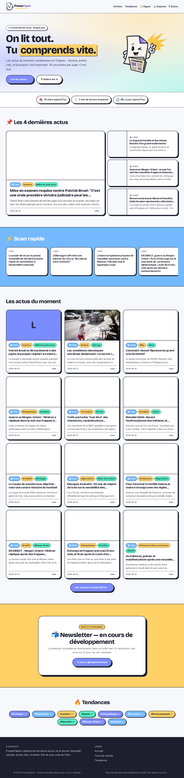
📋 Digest (145, 6)
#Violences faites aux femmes (154, 545)
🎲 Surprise (159, 6)
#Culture (117, 721)
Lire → (98, 211)
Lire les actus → (19, 79)
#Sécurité (67, 721)
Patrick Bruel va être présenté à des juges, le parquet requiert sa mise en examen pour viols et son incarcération (33, 355)
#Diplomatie (43, 714)
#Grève (99, 412)
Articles (117, 6)
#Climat (84, 345)
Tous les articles (104, 755)
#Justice (27, 184)
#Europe (97, 345)
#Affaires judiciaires (46, 184)
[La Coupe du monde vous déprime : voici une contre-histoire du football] (33, 459)
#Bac (142, 345)
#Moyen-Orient (41, 545)
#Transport (86, 412)
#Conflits (44, 412)
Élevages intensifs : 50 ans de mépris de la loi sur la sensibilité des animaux (91, 487)
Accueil (99, 750)
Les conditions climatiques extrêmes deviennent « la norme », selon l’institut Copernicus (89, 354)
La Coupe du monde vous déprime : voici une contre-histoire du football (33, 485)
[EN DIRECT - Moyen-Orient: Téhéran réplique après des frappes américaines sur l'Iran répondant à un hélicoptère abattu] (33, 525)
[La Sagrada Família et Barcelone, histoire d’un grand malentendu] (117, 144)
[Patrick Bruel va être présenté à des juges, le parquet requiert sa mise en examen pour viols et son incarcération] (33, 325)
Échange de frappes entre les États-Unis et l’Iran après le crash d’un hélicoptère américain (91, 554)
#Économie (135, 714)
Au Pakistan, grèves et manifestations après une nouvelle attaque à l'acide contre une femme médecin (149, 561)
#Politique (19, 714)
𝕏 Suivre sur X (49, 79)
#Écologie (41, 479)
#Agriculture (87, 479)
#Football (143, 412)
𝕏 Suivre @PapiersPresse (92, 662)
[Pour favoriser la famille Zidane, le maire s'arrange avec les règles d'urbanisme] (150, 459)
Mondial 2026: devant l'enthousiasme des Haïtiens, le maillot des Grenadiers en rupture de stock (150, 422)
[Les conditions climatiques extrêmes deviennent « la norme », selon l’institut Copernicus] (92, 325)
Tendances (131, 6)
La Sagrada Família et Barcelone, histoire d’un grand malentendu (148, 142)
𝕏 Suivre (173, 6)
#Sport (156, 412)
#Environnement (161, 714)
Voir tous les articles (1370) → (92, 587)
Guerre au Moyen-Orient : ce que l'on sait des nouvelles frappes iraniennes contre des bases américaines (150, 172)
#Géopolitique (29, 412)
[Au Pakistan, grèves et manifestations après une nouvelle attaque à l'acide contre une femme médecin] (150, 525)
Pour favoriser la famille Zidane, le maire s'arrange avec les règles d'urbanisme (148, 487)
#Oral (151, 345)
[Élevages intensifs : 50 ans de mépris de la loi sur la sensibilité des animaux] (92, 459)
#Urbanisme (146, 479)
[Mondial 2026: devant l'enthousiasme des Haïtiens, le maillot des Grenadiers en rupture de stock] (150, 392)
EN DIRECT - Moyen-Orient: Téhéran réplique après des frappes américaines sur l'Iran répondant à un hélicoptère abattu (33, 556)
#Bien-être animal (106, 479)
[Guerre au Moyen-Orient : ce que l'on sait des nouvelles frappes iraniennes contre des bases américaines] (117, 173)
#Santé (130, 551)
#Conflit (26, 545)
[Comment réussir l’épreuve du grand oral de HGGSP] (150, 325)
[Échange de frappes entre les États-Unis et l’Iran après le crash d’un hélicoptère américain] (92, 525)
